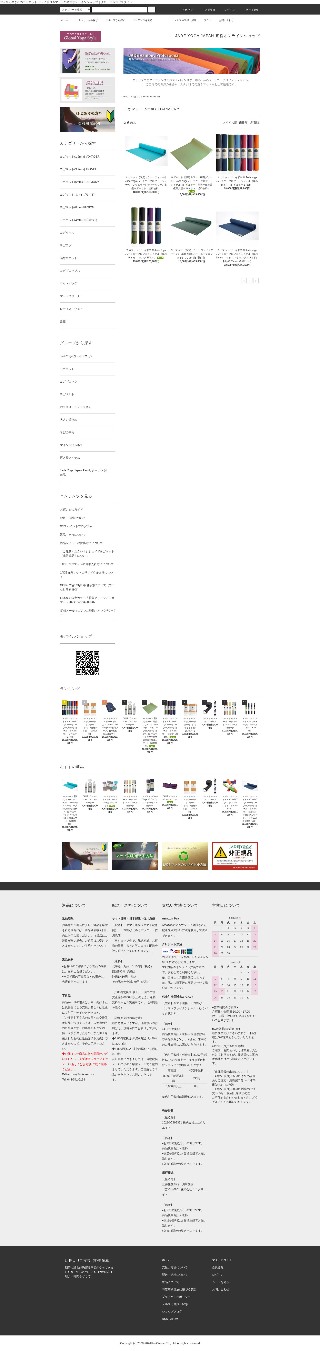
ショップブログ (172, 1311)
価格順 (243, 122)
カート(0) (249, 9)
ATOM (174, 1319)
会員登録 (207, 9)
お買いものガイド (71, 509)
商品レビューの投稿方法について (81, 543)
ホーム (64, 20)
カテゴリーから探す (84, 20)
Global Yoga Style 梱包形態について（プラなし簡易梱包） (87, 587)
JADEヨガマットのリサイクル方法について (86, 574)
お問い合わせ (224, 20)
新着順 (254, 122)
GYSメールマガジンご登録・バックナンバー (87, 612)
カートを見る (220, 1282)
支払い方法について (175, 1267)
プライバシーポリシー (176, 1296)
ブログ (205, 20)
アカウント (186, 9)
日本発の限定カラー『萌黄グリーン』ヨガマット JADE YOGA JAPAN (87, 600)
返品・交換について (73, 534)
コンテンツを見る (140, 20)
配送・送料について (73, 517)
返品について (170, 1282)
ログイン (227, 9)
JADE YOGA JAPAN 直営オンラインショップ (217, 36)
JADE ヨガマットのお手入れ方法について (87, 564)
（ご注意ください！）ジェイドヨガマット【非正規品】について (87, 553)
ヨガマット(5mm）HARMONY (146, 97)
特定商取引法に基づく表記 (179, 1289)
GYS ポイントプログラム (76, 526)
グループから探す (113, 20)
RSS (165, 1319)
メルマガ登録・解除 (182, 20)
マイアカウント (222, 1260)
